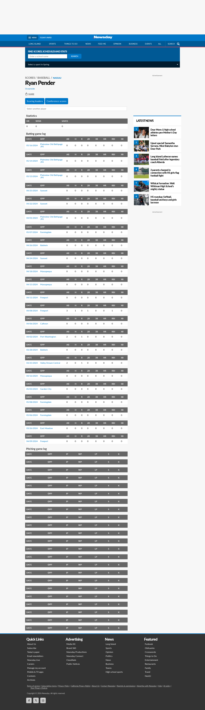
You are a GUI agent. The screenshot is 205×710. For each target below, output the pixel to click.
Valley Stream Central (49, 360)
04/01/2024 (31, 215)
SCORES (29, 74)
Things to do (70, 44)
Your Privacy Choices (38, 685)
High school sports (114, 669)
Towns (109, 665)
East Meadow (45, 425)
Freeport (43, 294)
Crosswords (150, 649)
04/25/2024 (31, 187)
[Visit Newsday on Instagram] (43, 697)
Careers (30, 661)
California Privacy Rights (80, 683)
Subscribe (31, 645)
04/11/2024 (31, 294)
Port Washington (47, 333)
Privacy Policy (63, 683)
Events (148, 44)
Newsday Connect (74, 653)
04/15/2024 (31, 281)
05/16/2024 (31, 142)
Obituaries (150, 645)
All (159, 44)
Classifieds (71, 657)
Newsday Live (33, 657)
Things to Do (151, 653)
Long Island (35, 44)
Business (133, 44)
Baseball (42, 74)
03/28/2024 (31, 347)
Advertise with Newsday (146, 683)
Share (28, 91)
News (88, 44)
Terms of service (33, 683)
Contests (31, 673)
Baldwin (43, 242)
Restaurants (150, 661)
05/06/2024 (31, 412)
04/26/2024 (31, 242)
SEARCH (174, 44)
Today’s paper (33, 649)
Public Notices (73, 661)
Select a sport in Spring (37, 64)
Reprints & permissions (126, 683)
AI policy (166, 683)
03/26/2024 (31, 425)
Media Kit (70, 641)
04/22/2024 (31, 200)
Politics (109, 653)
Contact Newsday (108, 683)
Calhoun (43, 320)
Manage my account (36, 665)
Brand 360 (71, 645)
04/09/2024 (31, 438)
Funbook (149, 641)
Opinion (117, 44)
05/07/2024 (31, 229)
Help (160, 683)
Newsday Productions (76, 649)
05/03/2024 (31, 386)
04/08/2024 (31, 307)
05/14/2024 (31, 158)
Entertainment (151, 657)
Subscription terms (49, 683)
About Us (31, 641)
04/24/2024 (31, 255)
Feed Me (102, 44)
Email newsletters (35, 653)
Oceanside (29, 85)
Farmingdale (44, 229)
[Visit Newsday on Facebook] (29, 697)
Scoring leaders (34, 98)
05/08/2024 (31, 399)
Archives (31, 677)
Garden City (44, 386)
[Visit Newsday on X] (36, 697)
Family (148, 665)
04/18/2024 (31, 268)
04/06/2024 (31, 320)
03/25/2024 (31, 360)
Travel (147, 669)
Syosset (42, 187)
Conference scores (55, 98)
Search (73, 56)
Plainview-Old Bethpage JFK (50, 142)
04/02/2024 (31, 333)
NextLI (148, 673)
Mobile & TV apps (35, 669)
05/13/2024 (31, 173)
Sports (52, 44)
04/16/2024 (31, 373)
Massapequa (45, 268)
